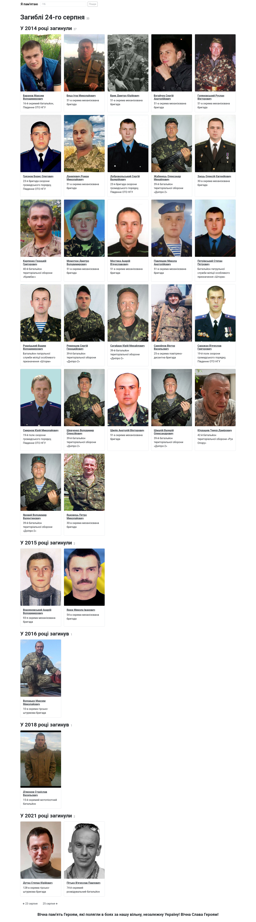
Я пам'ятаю (29, 4)
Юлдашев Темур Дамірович (215, 430)
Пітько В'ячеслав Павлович (83, 882)
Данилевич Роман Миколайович (78, 178)
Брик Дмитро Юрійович (124, 95)
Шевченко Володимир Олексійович (80, 432)
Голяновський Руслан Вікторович (211, 97)
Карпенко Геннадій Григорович (34, 262)
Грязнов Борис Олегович (38, 176)
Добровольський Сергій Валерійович (125, 178)
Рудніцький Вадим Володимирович (34, 347)
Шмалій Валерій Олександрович (164, 432)
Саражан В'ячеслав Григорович (209, 347)
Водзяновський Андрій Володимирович (37, 611)
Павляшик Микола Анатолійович (165, 262)
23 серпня (30, 903)
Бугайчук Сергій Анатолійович (164, 97)
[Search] (63, 4)
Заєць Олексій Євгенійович (214, 176)
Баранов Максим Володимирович (33, 97)
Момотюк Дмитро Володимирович (78, 262)
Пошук (92, 4)
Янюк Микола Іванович (81, 609)
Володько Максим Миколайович (34, 702)
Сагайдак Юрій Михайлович (127, 345)
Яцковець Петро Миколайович (77, 516)
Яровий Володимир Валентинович (35, 516)
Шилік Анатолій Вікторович (127, 430)
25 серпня (50, 903)
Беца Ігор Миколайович (81, 95)
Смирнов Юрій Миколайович (40, 430)
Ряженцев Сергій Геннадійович (77, 347)
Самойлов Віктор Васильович (164, 347)
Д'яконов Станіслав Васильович (35, 793)
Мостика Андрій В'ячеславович (120, 262)
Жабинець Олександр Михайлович (167, 178)
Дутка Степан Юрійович (38, 882)
